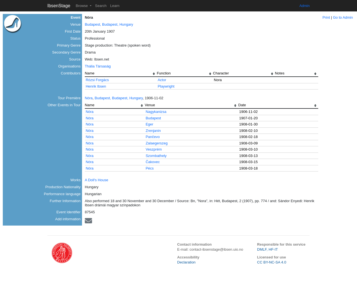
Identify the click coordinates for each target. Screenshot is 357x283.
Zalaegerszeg (157, 143)
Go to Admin (343, 17)
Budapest (153, 118)
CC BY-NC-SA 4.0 (271, 262)
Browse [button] (82, 6)
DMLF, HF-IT (267, 249)
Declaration (186, 262)
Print (326, 17)
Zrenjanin (153, 131)
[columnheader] (121, 74)
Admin (304, 6)
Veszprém (154, 149)
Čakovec (153, 162)
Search (101, 6)
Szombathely (156, 156)
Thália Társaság (98, 66)
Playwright (166, 86)
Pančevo (153, 137)
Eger (149, 124)
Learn (114, 6)
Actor (162, 80)
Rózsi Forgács (97, 80)
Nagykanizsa (156, 112)
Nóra (89, 98)
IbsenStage (58, 5)
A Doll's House (96, 180)
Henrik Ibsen (96, 86)
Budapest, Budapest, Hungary (109, 24)
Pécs (150, 168)
